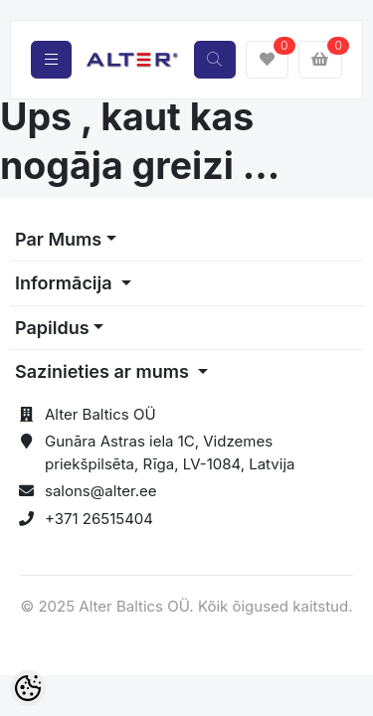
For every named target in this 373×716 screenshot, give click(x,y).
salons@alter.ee (101, 490)
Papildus (52, 327)
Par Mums (58, 239)
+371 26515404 (99, 518)
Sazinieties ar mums (104, 371)
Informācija (65, 282)
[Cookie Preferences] (28, 688)
